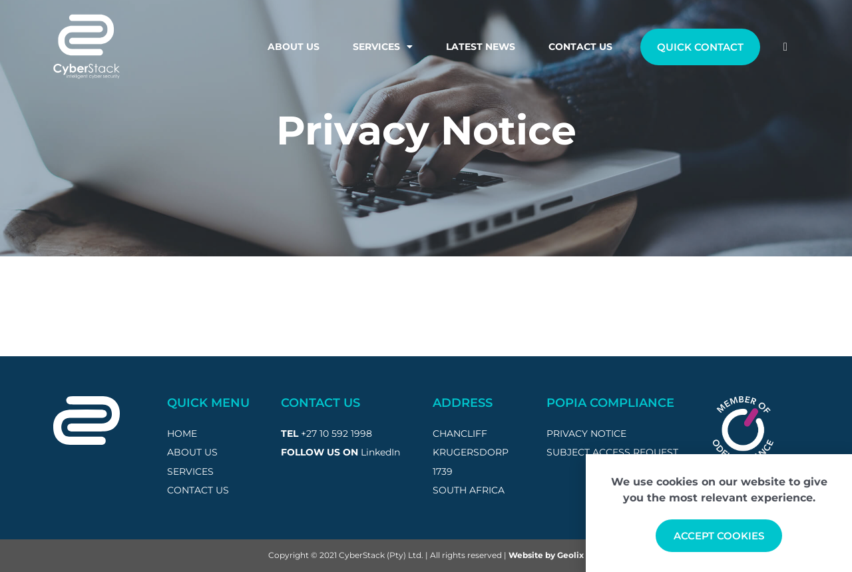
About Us (294, 47)
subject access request (612, 452)
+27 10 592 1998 (336, 433)
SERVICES (190, 471)
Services (383, 46)
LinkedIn (380, 452)
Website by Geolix (546, 555)
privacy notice (586, 433)
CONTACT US (198, 490)
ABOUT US (192, 452)
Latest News (480, 47)
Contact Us (580, 47)
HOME (182, 433)
